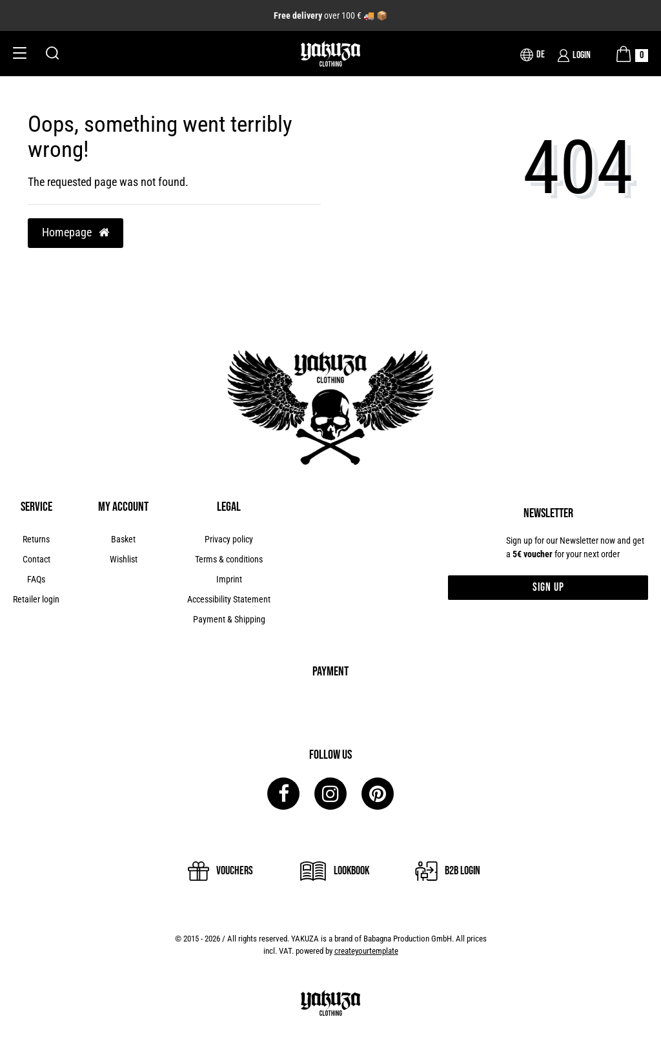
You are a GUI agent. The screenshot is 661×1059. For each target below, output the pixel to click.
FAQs (36, 579)
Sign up (548, 587)
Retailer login (36, 599)
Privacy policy (229, 539)
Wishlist (123, 559)
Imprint (229, 579)
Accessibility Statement (228, 599)
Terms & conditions (229, 559)
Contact (36, 559)
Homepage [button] (75, 232)
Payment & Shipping (229, 619)
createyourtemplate (366, 951)
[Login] (574, 55)
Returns (36, 539)
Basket (123, 539)
